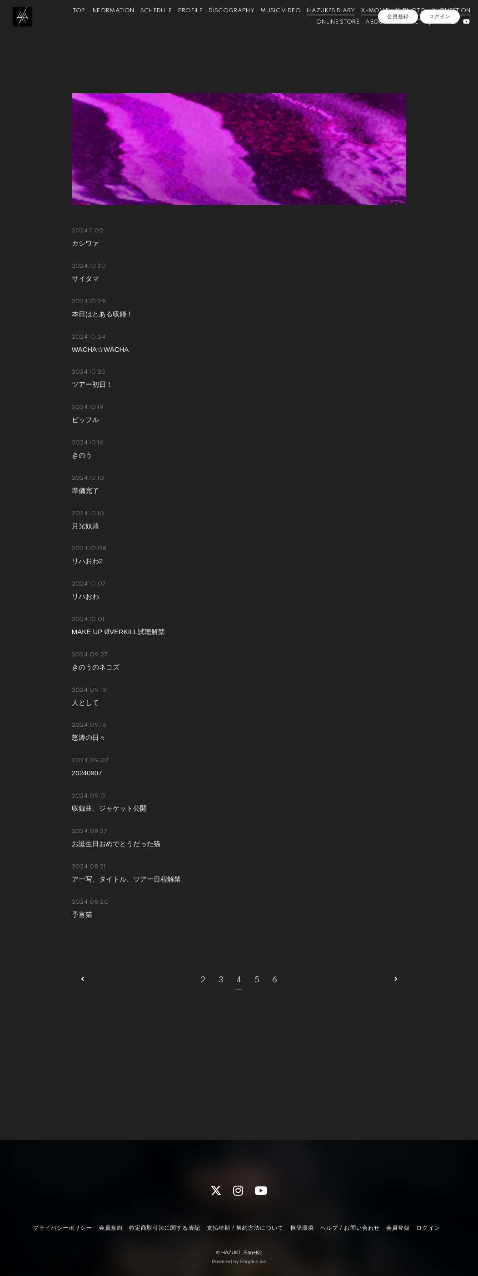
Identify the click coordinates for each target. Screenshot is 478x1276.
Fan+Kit (253, 1252)
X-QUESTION (279, 38)
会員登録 (398, 53)
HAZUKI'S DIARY (364, 27)
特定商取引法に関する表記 (164, 1228)
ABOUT (364, 38)
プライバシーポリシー (62, 1228)
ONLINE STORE (326, 38)
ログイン (440, 53)
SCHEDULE (190, 27)
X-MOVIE (408, 27)
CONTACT (396, 38)
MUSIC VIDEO (314, 27)
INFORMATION (146, 27)
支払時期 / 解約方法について (245, 1228)
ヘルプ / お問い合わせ (349, 1228)
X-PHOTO (444, 27)
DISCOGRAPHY (265, 27)
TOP (112, 27)
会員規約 (111, 1228)
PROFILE (224, 27)
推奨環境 (302, 1228)
